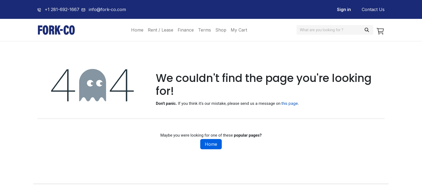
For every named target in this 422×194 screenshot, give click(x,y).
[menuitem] (137, 30)
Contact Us (373, 9)
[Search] (366, 30)
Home (211, 144)
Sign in (344, 9)
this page (290, 103)
